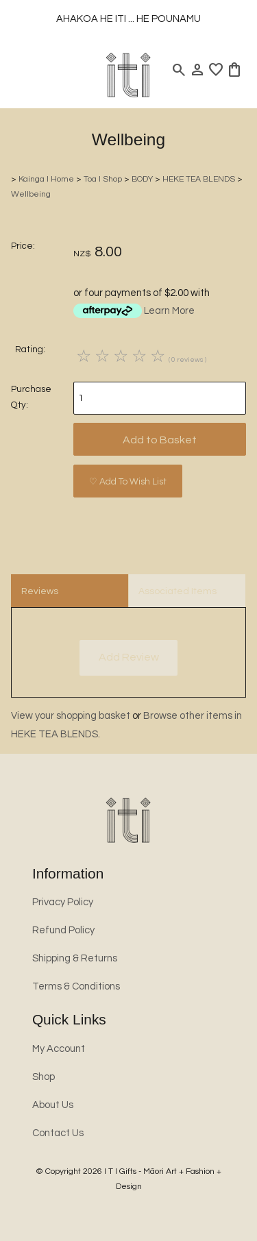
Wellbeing (31, 194)
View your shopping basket (70, 716)
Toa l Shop (103, 179)
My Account (58, 1049)
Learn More (169, 311)
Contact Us (58, 1133)
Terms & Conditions (76, 986)
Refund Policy (63, 930)
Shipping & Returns (74, 958)
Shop (43, 1077)
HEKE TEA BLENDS (198, 179)
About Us (52, 1105)
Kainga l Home (46, 179)
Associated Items (177, 591)
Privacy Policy (62, 902)
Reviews (39, 591)
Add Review (129, 657)
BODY (142, 179)
